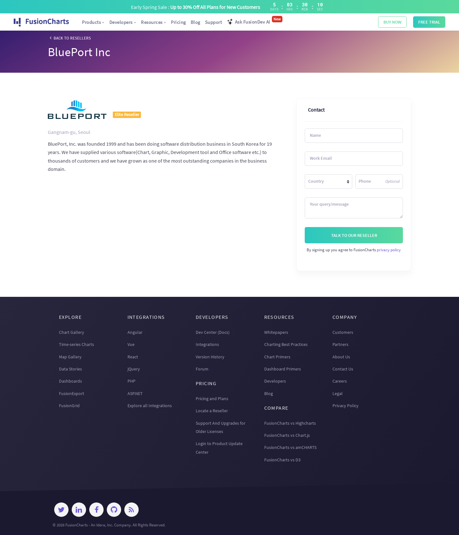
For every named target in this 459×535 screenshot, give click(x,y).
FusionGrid (69, 405)
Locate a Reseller (212, 411)
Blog (195, 22)
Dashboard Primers (282, 369)
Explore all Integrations (149, 405)
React (132, 357)
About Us (341, 357)
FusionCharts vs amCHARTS (290, 447)
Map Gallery (70, 357)
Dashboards (70, 381)
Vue (131, 344)
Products (93, 22)
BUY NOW (392, 22)
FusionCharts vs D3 (282, 460)
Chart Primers (277, 357)
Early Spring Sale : (195, 7)
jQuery (133, 369)
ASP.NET (135, 393)
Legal (337, 393)
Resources (153, 22)
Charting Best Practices (286, 344)
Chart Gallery (71, 332)
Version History (210, 357)
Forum (202, 369)
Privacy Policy (345, 405)
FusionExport (71, 393)
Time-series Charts (76, 344)
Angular (134, 332)
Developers (123, 22)
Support (213, 22)
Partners (340, 344)
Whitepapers (276, 332)
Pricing (178, 22)
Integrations (207, 344)
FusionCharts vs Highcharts (290, 423)
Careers (339, 381)
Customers (342, 332)
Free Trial (429, 22)
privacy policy (389, 249)
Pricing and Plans (212, 398)
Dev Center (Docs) (212, 332)
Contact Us (342, 369)
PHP (131, 381)
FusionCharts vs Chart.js (287, 435)
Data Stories (70, 369)
